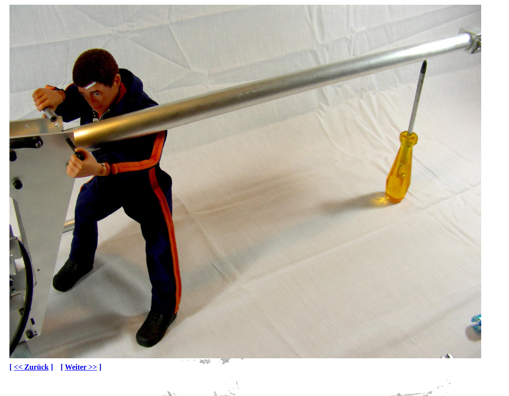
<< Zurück (31, 367)
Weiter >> (81, 367)
